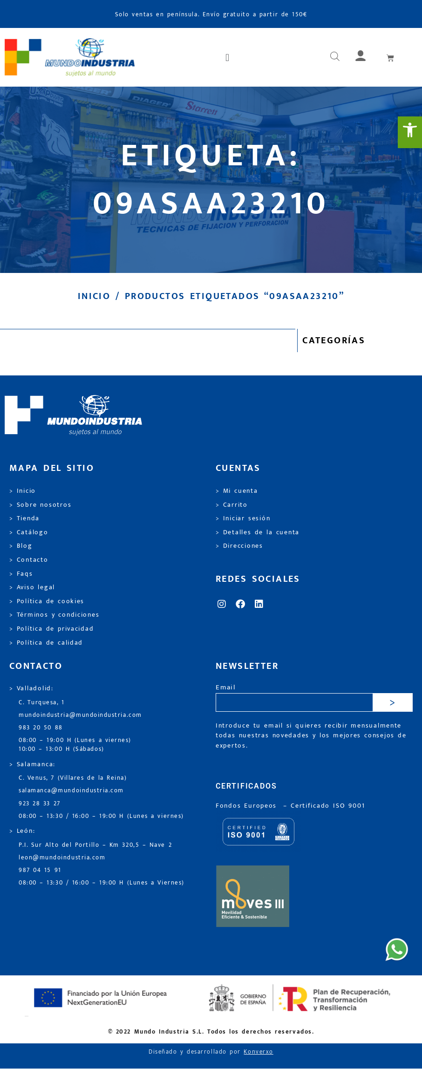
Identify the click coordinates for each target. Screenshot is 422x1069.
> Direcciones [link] (239, 546)
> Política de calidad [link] (46, 642)
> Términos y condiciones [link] (54, 614)
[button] (228, 57)
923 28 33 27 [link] (40, 804)
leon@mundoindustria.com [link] (62, 858)
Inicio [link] (94, 296)
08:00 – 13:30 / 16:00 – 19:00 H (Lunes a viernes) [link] (101, 816)
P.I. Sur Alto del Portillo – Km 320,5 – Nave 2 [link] (95, 845)
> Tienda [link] (24, 518)
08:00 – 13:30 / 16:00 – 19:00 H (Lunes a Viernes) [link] (101, 883)
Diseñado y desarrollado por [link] (211, 1052)
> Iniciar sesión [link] (243, 518)
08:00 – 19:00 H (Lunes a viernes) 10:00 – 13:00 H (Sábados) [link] (75, 744)
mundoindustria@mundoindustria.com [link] (80, 715)
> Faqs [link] (21, 573)
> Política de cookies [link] (46, 601)
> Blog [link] (21, 546)
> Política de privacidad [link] (51, 628)
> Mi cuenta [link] (237, 491)
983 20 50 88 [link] (41, 728)
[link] (410, 132)
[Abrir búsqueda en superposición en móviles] (335, 57)
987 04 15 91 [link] (40, 870)
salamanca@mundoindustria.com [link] (71, 791)
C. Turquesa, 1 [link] (42, 703)
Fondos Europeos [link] (248, 805)
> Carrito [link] (232, 505)
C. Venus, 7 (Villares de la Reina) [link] (73, 778)
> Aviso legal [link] (32, 587)
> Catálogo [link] (28, 532)
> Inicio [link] (22, 491)
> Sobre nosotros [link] (40, 505)
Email (226, 687)
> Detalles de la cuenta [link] (257, 532)
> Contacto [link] (28, 559)
